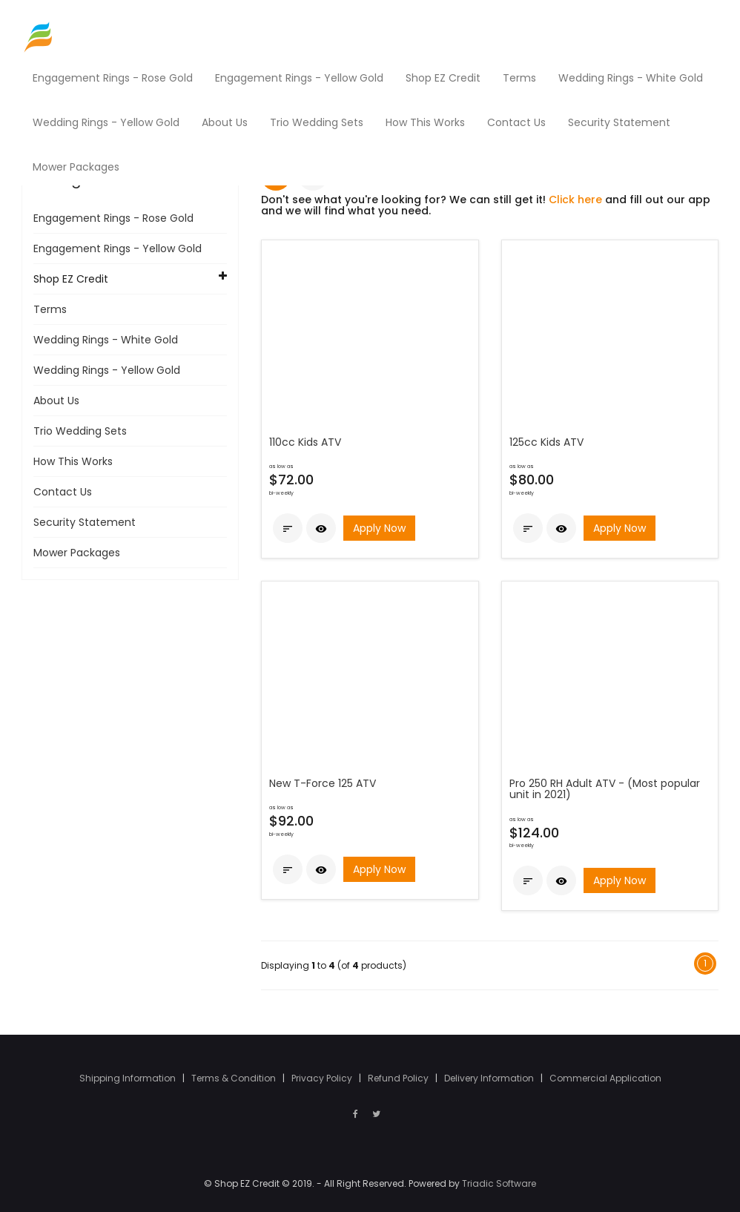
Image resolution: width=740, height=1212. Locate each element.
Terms (50, 309)
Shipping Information (128, 1078)
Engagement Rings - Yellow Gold (117, 248)
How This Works (73, 461)
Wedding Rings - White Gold (105, 339)
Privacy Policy (322, 1078)
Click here (575, 199)
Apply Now (379, 528)
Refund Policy (399, 1078)
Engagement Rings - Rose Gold (113, 218)
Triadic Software (499, 1183)
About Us (56, 400)
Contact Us (62, 491)
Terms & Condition (234, 1078)
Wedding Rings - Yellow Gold (106, 370)
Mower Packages (76, 552)
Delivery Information (490, 1078)
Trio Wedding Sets (80, 431)
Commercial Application (605, 1078)
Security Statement (84, 522)
